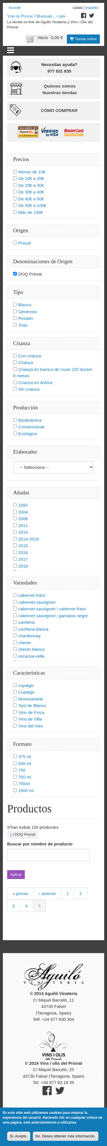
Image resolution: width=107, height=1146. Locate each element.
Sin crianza (28, 389)
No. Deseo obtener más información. (65, 1139)
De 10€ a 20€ (31, 178)
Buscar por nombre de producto (39, 843)
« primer (20, 893)
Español (91, 7)
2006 (23, 518)
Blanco (24, 304)
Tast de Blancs (32, 705)
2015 (23, 545)
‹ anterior (47, 893)
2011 (23, 525)
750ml (24, 783)
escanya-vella (31, 656)
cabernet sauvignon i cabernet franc (52, 608)
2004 (23, 512)
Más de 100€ (30, 212)
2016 (23, 552)
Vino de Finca (31, 712)
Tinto (23, 325)
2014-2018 (28, 539)
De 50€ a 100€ (32, 205)
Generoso (27, 311)
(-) (12, 834)
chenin (24, 642)
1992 (23, 505)
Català (78, 7)
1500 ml (25, 790)
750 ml (24, 777)
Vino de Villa (30, 719)
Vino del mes (30, 725)
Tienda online (83, 39)
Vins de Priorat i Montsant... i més (36, 16)
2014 (23, 532)
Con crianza (29, 355)
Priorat (24, 243)
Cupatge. (27, 692)
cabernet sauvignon (37, 602)
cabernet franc (32, 595)
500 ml (24, 763)
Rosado (25, 318)
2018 (23, 566)
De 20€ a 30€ (31, 185)
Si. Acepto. (18, 1139)
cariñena (26, 622)
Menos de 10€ (31, 171)
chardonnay (29, 635)
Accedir (15, 7)
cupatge (25, 685)
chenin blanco (31, 649)
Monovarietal (30, 698)
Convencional (31, 426)
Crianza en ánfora (35, 382)
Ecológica (27, 433)
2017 (23, 559)
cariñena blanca (33, 629)
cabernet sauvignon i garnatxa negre (53, 615)
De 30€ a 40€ (31, 191)
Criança (25, 362)
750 (21, 770)
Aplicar (16, 874)
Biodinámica (30, 420)
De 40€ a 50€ (31, 198)
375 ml (24, 756)
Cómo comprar (59, 110)
